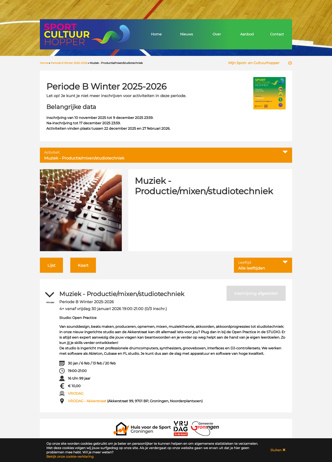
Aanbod (247, 34)
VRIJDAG (75, 393)
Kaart (83, 265)
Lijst (51, 265)
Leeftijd (244, 263)
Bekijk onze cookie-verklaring (70, 456)
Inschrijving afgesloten (256, 293)
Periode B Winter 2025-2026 (69, 63)
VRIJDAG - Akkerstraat (87, 401)
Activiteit (52, 153)
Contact (277, 34)
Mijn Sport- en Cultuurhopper (253, 63)
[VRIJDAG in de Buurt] (181, 428)
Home (156, 34)
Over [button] (217, 34)
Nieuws (186, 34)
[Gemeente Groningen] (205, 428)
